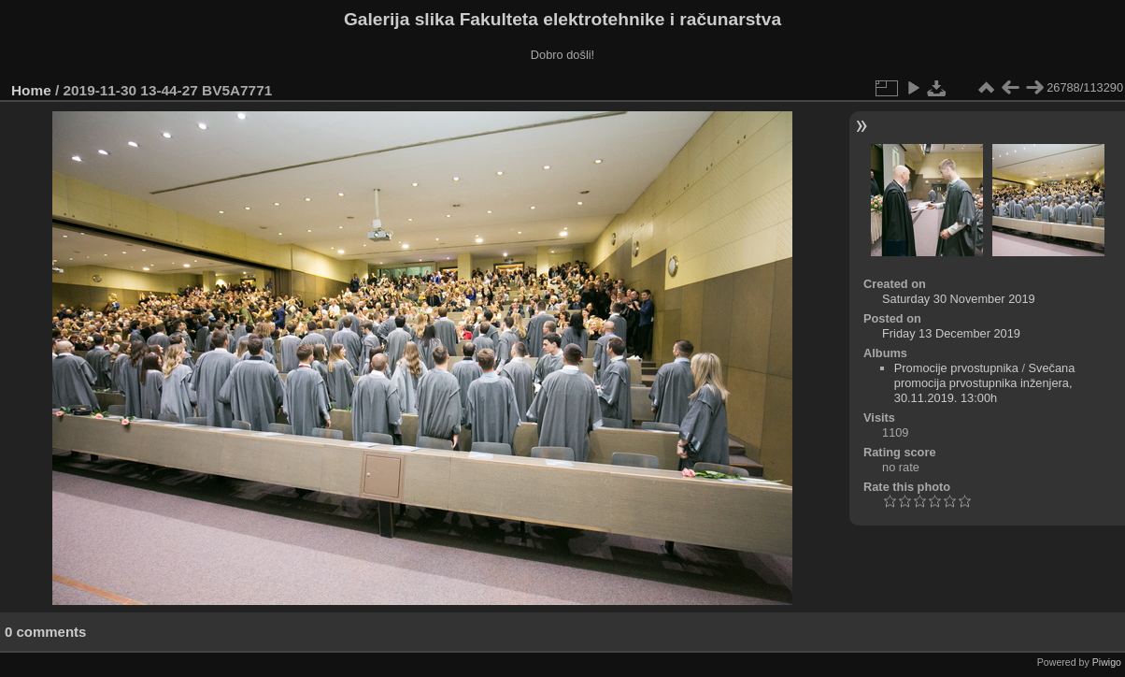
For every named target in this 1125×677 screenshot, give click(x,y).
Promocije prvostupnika (956, 368)
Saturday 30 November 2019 (958, 299)
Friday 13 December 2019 (951, 333)
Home (31, 90)
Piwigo (1106, 662)
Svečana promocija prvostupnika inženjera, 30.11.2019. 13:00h (984, 383)
